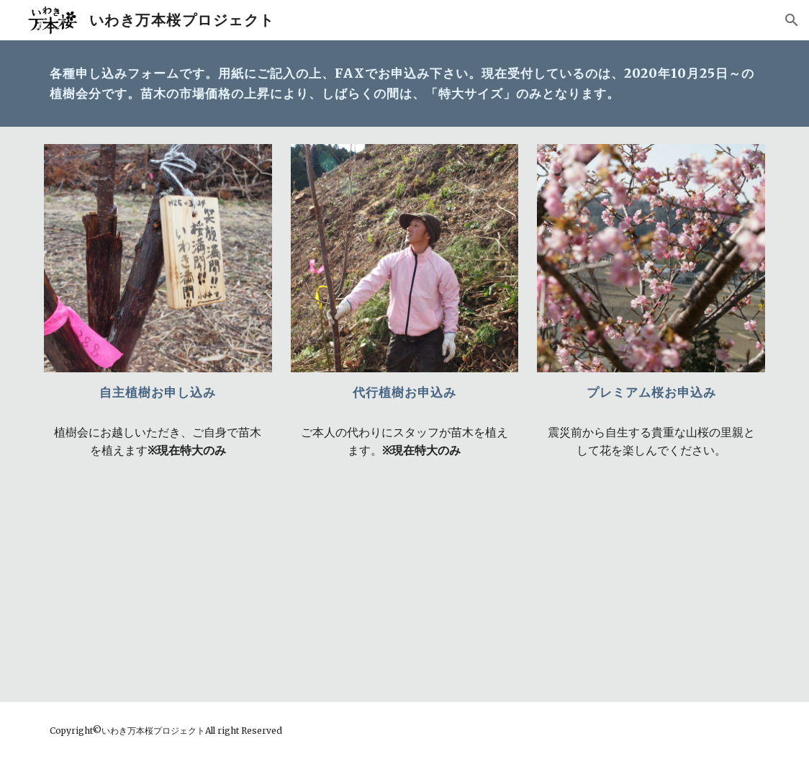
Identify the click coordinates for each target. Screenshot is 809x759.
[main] (404, 83)
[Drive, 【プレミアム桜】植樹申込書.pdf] (651, 578)
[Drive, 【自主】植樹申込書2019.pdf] (158, 578)
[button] (791, 20)
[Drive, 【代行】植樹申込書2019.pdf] (405, 578)
